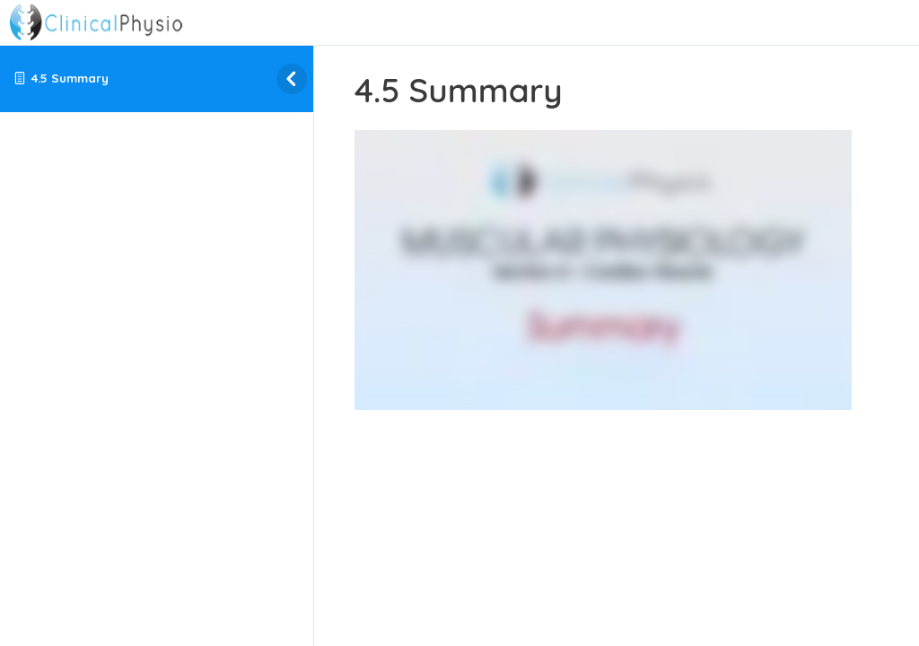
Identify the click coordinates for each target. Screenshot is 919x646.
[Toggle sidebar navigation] (277, 78)
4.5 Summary (70, 77)
